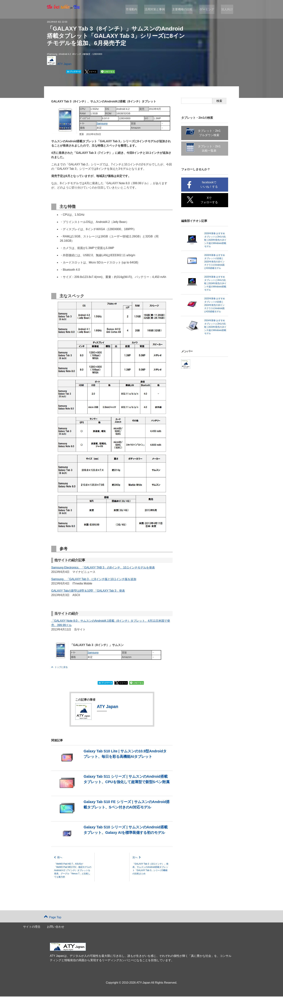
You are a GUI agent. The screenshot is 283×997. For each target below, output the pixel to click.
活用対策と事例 (157, 9)
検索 (219, 100)
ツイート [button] (92, 72)
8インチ (77, 54)
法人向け (227, 9)
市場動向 (134, 9)
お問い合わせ (55, 927)
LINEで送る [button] (109, 72)
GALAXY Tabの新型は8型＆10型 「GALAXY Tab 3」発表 (88, 590)
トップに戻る (59, 667)
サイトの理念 (31, 927)
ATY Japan (64, 64)
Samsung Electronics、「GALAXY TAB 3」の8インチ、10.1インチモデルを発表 (103, 567)
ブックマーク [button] (74, 71)
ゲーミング (208, 9)
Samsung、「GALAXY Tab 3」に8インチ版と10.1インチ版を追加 (93, 579)
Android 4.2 (65, 54)
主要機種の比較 (184, 9)
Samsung (52, 54)
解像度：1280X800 (93, 54)
